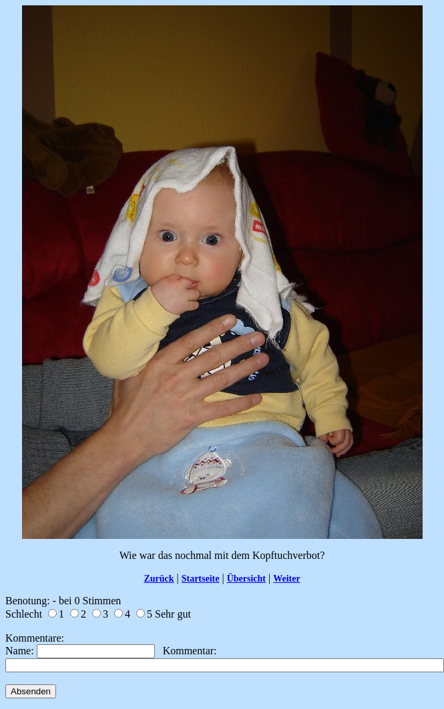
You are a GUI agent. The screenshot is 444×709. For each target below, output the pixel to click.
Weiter (286, 579)
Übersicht (246, 579)
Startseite (201, 579)
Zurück (159, 579)
